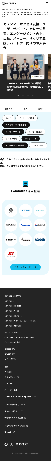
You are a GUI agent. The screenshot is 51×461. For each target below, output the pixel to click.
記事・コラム (10, 358)
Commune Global (12, 342)
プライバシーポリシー (13, 404)
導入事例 (8, 372)
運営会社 (8, 432)
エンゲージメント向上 (15, 145)
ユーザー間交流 (35, 131)
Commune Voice (11, 311)
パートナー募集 (11, 390)
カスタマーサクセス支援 (16, 125)
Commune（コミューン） (10, 9)
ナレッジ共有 (30, 138)
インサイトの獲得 (26, 118)
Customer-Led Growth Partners (19, 337)
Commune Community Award (18, 396)
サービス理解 (11, 138)
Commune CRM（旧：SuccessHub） (20, 320)
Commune (9, 301)
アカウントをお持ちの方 (14, 425)
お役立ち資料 (10, 354)
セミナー (8, 383)
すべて (8, 118)
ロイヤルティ (38, 145)
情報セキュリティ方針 (13, 417)
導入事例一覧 (26, 9)
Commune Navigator (13, 316)
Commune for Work (13, 325)
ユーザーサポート (13, 131)
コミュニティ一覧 (11, 377)
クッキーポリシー (11, 411)
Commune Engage (12, 305)
